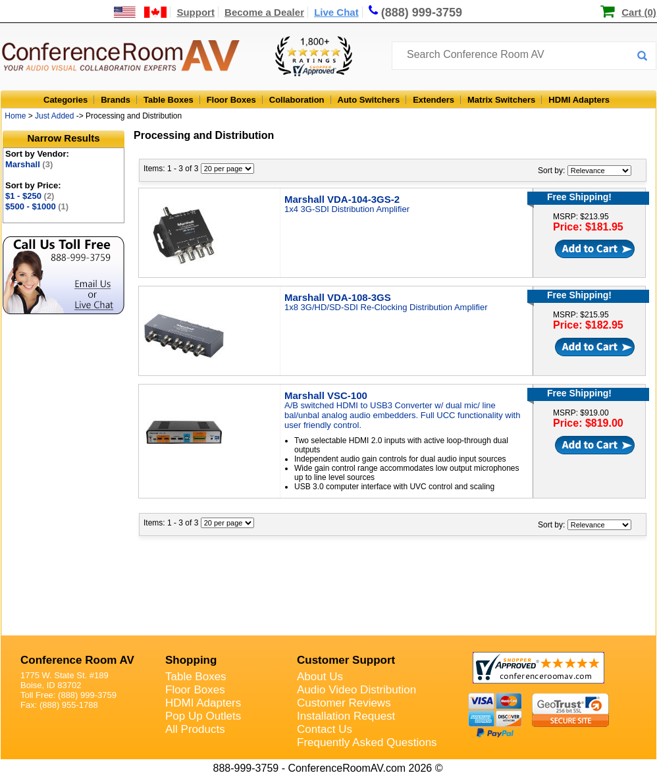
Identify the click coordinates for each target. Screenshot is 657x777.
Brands (115, 100)
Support (195, 12)
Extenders (433, 100)
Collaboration (297, 100)
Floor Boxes (231, 100)
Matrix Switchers (501, 100)
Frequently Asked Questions (367, 742)
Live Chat (336, 12)
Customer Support (346, 660)
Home (15, 116)
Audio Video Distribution (356, 689)
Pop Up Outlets (203, 716)
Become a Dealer (264, 12)
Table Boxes (169, 100)
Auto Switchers (369, 100)
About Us (320, 676)
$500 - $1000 (36, 206)
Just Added (54, 116)
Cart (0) (638, 12)
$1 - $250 (29, 196)
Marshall (29, 164)
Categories (65, 100)
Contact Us (324, 729)
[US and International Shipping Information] (141, 12)
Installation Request (346, 716)
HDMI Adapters (579, 100)
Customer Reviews (344, 703)
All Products (195, 729)
